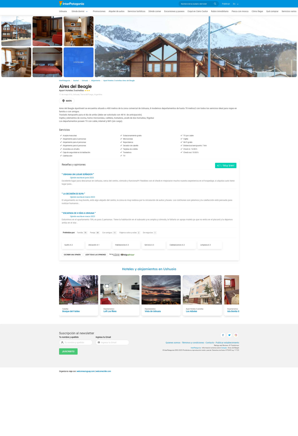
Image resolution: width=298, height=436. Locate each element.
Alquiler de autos (116, 11)
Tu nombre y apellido (69, 337)
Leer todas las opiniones (95, 255)
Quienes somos (173, 342)
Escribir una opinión (72, 255)
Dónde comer (155, 11)
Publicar (226, 3)
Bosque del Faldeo (71, 311)
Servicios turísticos (136, 11)
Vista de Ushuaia (153, 311)
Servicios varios (289, 11)
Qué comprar (272, 11)
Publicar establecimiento (227, 342)
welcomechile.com (103, 371)
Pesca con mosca (240, 11)
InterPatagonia (196, 348)
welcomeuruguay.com (86, 371)
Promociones (99, 11)
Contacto (210, 342)
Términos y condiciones (193, 342)
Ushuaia (63, 11)
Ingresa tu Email (103, 337)
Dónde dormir (78, 11)
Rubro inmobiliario (219, 11)
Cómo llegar (257, 11)
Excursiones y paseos (174, 11)
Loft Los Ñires (110, 311)
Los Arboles (191, 311)
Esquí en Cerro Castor (198, 11)
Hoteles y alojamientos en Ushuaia (149, 269)
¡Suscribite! (68, 351)
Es (234, 3)
